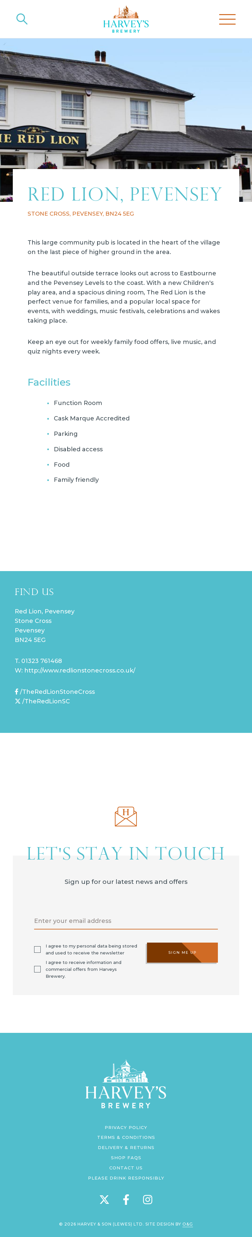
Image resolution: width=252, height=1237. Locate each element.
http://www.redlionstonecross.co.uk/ (79, 670)
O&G (187, 1224)
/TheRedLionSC (42, 701)
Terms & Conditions (126, 1137)
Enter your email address (72, 921)
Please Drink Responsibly (126, 1178)
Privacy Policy (126, 1127)
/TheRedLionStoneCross (55, 691)
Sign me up (182, 952)
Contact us (126, 1167)
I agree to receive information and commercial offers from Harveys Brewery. (83, 969)
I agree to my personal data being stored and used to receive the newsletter (91, 949)
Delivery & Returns (126, 1147)
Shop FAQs (126, 1157)
